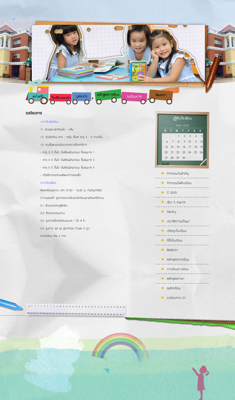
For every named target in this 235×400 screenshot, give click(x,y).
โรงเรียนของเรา (60, 98)
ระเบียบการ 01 (176, 298)
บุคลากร (81, 96)
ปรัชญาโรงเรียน (176, 231)
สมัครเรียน (173, 288)
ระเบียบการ (134, 97)
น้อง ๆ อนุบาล (176, 202)
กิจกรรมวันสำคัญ (178, 173)
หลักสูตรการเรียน (108, 95)
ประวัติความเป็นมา (178, 221)
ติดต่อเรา (161, 95)
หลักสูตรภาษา (175, 278)
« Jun (165, 163)
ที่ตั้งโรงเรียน (174, 240)
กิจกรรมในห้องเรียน (179, 183)
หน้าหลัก (38, 96)
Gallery (171, 211)
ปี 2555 (172, 192)
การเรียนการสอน (177, 269)
